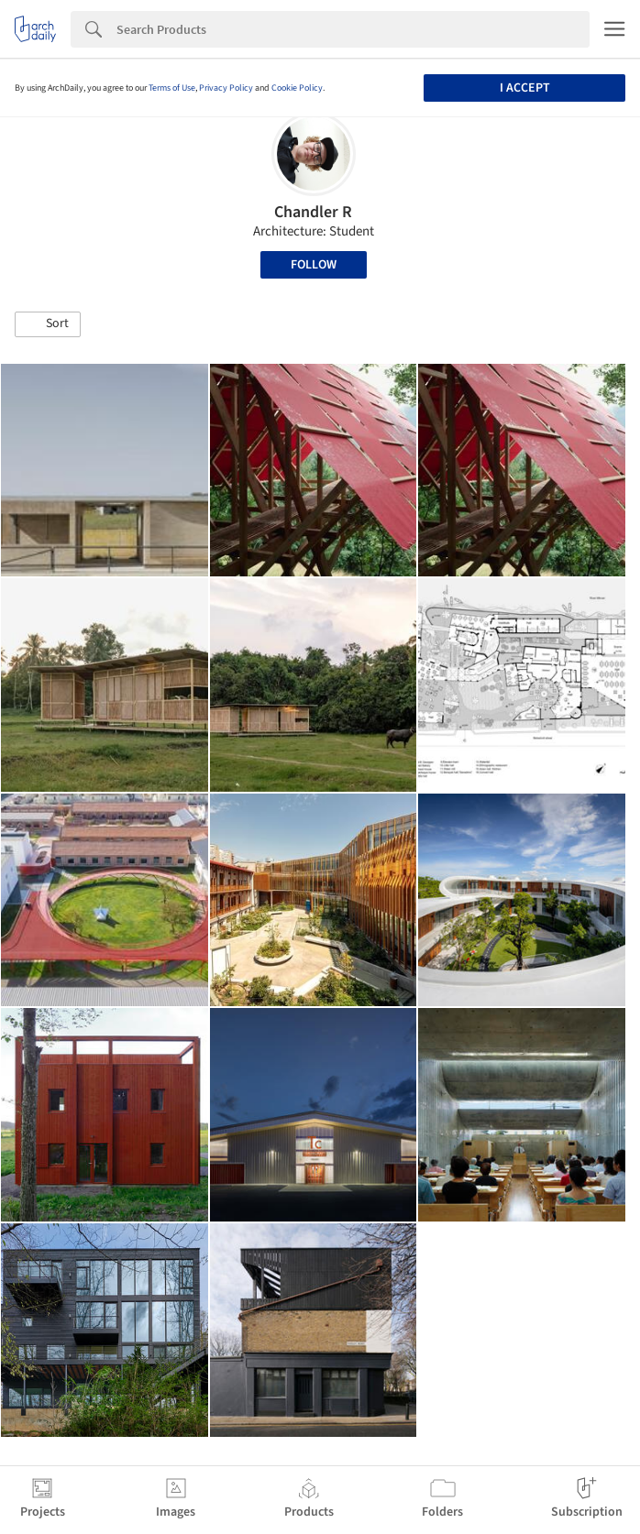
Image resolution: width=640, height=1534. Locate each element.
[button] (48, 324)
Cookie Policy (297, 88)
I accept (525, 88)
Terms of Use (172, 88)
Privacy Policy (226, 88)
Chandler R (313, 212)
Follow (314, 265)
